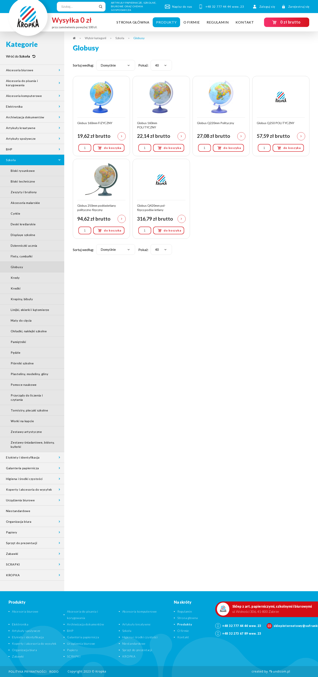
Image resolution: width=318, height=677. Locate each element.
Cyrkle (15, 213)
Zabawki (12, 553)
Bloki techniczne (23, 181)
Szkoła (11, 160)
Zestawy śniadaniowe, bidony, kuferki (33, 444)
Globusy (17, 267)
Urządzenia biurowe (20, 500)
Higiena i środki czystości (24, 479)
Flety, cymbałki (22, 256)
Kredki (15, 288)
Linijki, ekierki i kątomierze (30, 310)
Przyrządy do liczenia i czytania (27, 397)
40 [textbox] (157, 65)
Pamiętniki (18, 342)
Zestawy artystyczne (26, 432)
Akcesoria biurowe (19, 70)
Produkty (166, 22)
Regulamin (218, 22)
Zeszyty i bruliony (24, 192)
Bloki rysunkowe (23, 170)
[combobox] (115, 65)
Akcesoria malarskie (25, 203)
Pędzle (15, 352)
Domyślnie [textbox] (108, 65)
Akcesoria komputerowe (24, 96)
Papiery (11, 532)
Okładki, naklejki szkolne (29, 331)
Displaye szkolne (23, 235)
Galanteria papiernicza (22, 468)
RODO (53, 672)
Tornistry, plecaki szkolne (29, 410)
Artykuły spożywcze (21, 138)
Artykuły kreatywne (21, 128)
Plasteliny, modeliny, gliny (29, 374)
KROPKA (13, 575)
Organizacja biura (18, 521)
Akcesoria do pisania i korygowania (22, 83)
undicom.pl (279, 671)
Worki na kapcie (22, 421)
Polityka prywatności (27, 672)
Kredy (15, 277)
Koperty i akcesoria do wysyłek (29, 489)
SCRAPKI (13, 564)
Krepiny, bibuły (22, 299)
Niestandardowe (18, 511)
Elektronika (14, 106)
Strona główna (132, 22)
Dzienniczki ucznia (24, 245)
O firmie (192, 22)
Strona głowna (187, 618)
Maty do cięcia (21, 320)
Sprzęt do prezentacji (21, 543)
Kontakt (245, 22)
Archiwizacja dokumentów (25, 117)
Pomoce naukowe (24, 384)
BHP (9, 149)
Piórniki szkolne (22, 363)
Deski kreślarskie (23, 224)
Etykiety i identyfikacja (23, 457)
